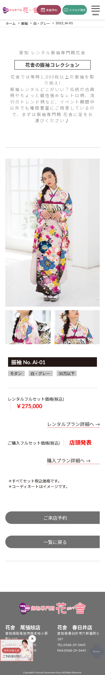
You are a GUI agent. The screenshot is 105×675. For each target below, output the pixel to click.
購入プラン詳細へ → (69, 461)
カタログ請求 (75, 10)
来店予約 (49, 10)
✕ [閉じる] (32, 639)
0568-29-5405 (75, 645)
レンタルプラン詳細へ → (73, 424)
